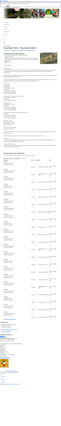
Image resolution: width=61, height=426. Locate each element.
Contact (5, 28)
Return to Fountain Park (10, 313)
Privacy (3, 370)
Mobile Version (32, 44)
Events (5, 23)
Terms (3, 368)
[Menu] (4, 38)
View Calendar (17, 44)
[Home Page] (7, 14)
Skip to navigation (4, 0)
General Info (6, 25)
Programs (6, 16)
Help (3, 373)
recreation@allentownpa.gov (11, 323)
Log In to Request (8, 59)
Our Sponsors (5, 352)
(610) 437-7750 (8, 325)
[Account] (7, 30)
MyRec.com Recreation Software (12, 378)
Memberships (7, 18)
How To (3, 376)
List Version (24, 44)
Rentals (5, 21)
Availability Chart (8, 44)
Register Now (8, 40)
